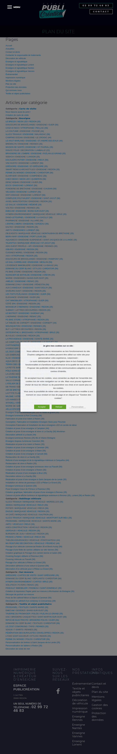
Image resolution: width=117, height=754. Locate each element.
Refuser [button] (58, 407)
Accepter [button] (42, 407)
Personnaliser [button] (77, 407)
